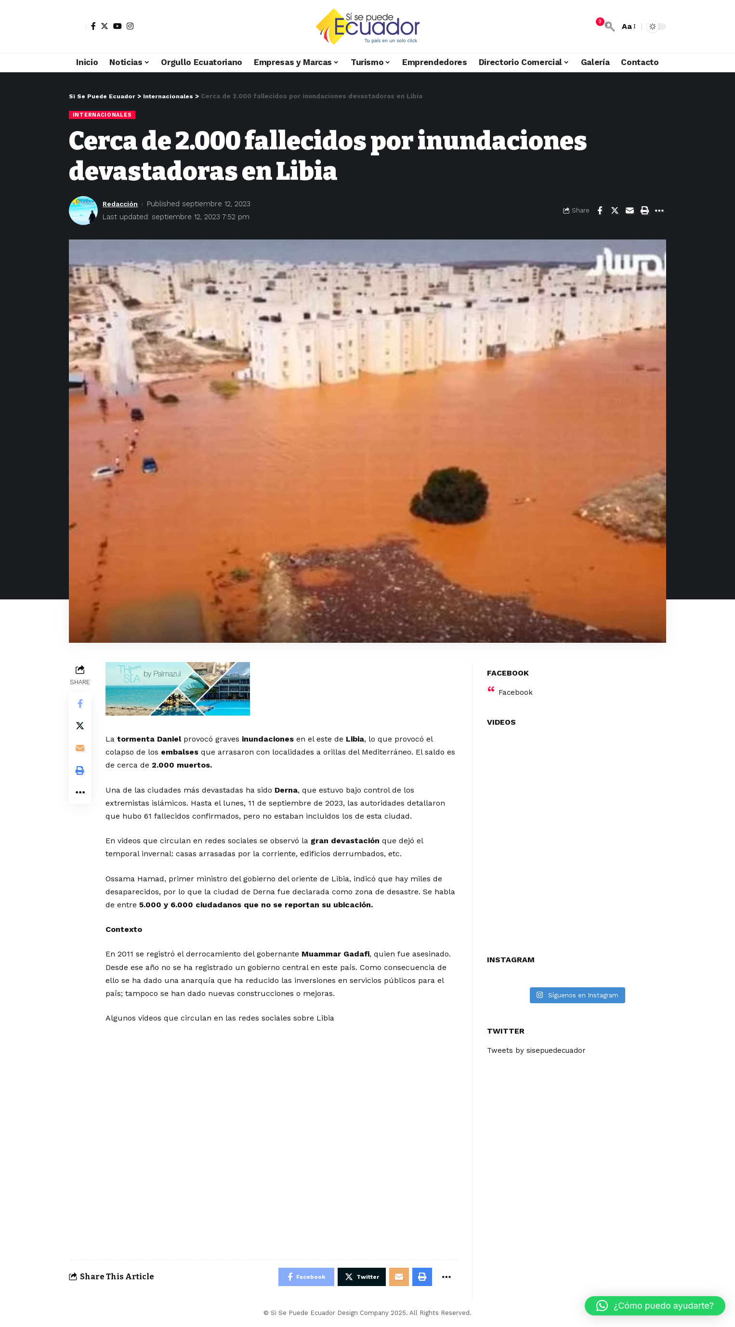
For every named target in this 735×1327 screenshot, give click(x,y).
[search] (610, 26)
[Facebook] (93, 26)
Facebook (516, 686)
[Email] (629, 211)
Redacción (122, 203)
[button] (655, 1305)
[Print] (644, 211)
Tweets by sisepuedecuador (539, 1044)
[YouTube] (117, 26)
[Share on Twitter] (614, 211)
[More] (659, 211)
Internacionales (103, 114)
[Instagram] (130, 26)
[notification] (595, 26)
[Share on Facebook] (599, 211)
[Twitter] (104, 26)
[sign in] (77, 26)
